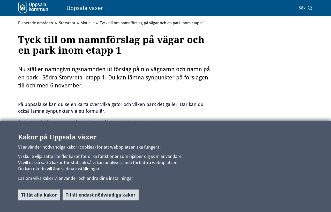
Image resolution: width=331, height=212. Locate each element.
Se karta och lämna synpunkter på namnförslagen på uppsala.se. (87, 122)
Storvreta (67, 23)
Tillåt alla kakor (39, 197)
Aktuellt (87, 23)
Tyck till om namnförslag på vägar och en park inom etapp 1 (152, 23)
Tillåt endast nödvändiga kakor (101, 197)
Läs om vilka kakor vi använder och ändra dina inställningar (75, 180)
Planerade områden (35, 23)
